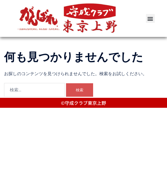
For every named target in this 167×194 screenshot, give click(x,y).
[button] (150, 18)
